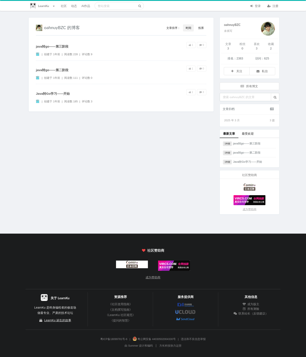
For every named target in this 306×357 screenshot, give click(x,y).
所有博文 (249, 86)
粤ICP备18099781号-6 (113, 339)
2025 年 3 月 (249, 120)
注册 (272, 5)
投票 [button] (201, 28)
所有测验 (250, 308)
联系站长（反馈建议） (251, 313)
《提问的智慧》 (120, 320)
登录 (255, 5)
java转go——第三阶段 (52, 46)
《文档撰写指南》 (120, 309)
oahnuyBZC (232, 25)
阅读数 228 (71, 54)
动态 (74, 6)
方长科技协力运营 (170, 345)
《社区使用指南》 (120, 304)
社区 (64, 6)
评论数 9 (87, 54)
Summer (133, 345)
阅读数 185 (71, 101)
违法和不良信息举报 (193, 339)
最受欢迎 (248, 133)
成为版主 (250, 304)
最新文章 (229, 133)
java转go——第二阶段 (52, 70)
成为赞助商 (249, 209)
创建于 (52, 54)
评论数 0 (87, 77)
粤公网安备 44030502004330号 (154, 339)
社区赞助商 (153, 250)
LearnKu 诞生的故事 (57, 320)
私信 (262, 71)
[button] (275, 97)
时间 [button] (188, 28)
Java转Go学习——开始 (53, 93)
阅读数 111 (71, 77)
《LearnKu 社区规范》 (120, 315)
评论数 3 (87, 101)
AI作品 (85, 6)
